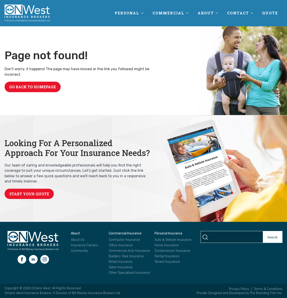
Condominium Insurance (172, 250)
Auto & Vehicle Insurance (173, 240)
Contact (238, 13)
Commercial (168, 13)
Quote (270, 13)
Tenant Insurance (167, 261)
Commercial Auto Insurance (129, 250)
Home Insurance (167, 245)
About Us (77, 240)
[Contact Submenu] (253, 13)
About (206, 13)
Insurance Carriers (84, 245)
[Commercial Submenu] (188, 13)
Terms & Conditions (268, 289)
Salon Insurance (120, 267)
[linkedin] (33, 259)
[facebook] (22, 259)
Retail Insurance (120, 261)
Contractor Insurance (124, 240)
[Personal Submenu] (143, 13)
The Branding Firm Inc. (266, 293)
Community (79, 250)
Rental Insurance (167, 256)
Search (272, 237)
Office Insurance (121, 245)
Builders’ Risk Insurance (126, 256)
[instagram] (44, 259)
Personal (127, 13)
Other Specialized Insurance (129, 272)
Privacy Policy (239, 289)
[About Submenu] (218, 13)
